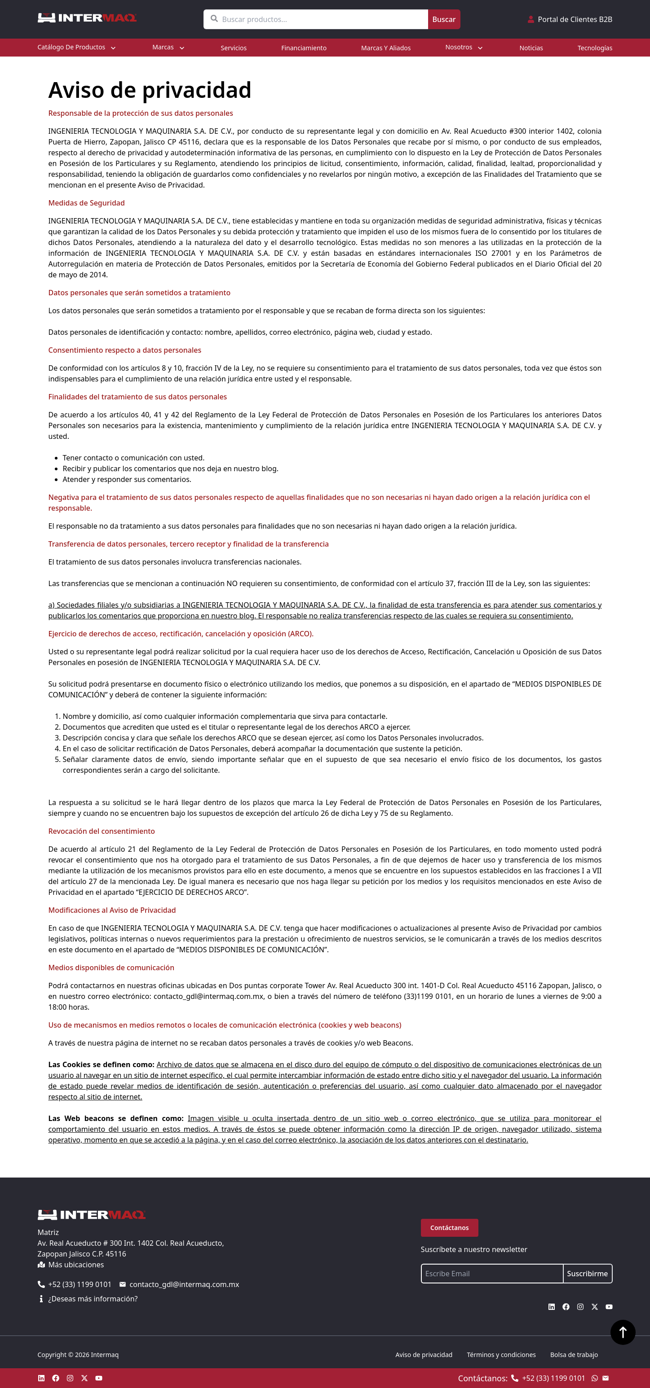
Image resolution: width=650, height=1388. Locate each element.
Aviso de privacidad (423, 1354)
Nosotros (465, 48)
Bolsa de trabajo (574, 1354)
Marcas (169, 48)
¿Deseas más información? (88, 1299)
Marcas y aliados (386, 48)
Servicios (234, 48)
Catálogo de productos (78, 48)
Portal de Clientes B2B (570, 19)
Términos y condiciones (501, 1354)
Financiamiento (304, 48)
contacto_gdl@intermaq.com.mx (179, 1284)
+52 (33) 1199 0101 (75, 1284)
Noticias (531, 48)
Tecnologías (595, 48)
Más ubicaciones (71, 1265)
